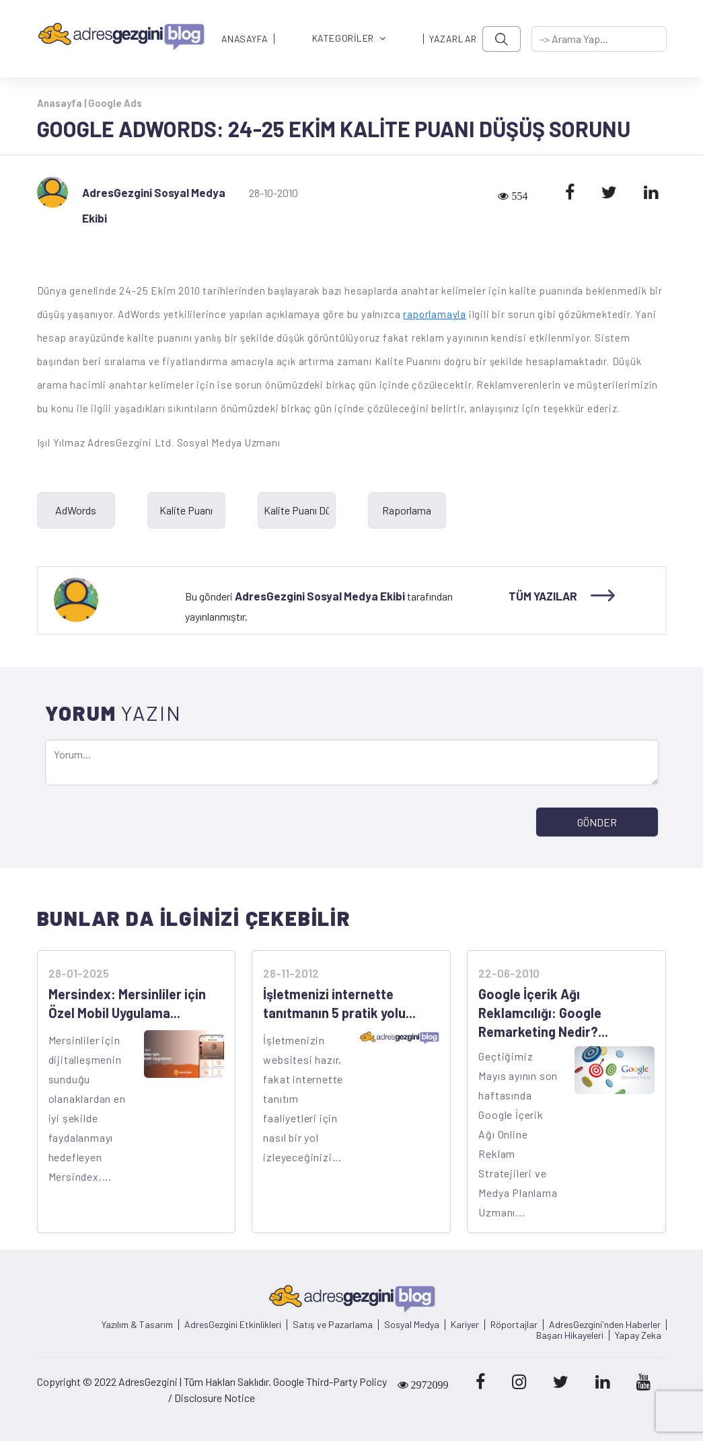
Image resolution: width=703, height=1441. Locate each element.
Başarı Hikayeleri (569, 1335)
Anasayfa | (62, 103)
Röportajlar (514, 1324)
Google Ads (115, 103)
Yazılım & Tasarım (137, 1324)
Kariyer (465, 1324)
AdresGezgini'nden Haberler (605, 1324)
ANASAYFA (244, 39)
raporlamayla (434, 314)
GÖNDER (597, 822)
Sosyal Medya (411, 1324)
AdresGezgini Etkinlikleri (232, 1324)
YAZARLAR (452, 39)
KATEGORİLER (349, 39)
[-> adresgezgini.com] (599, 39)
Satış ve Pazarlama (333, 1324)
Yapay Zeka (638, 1335)
